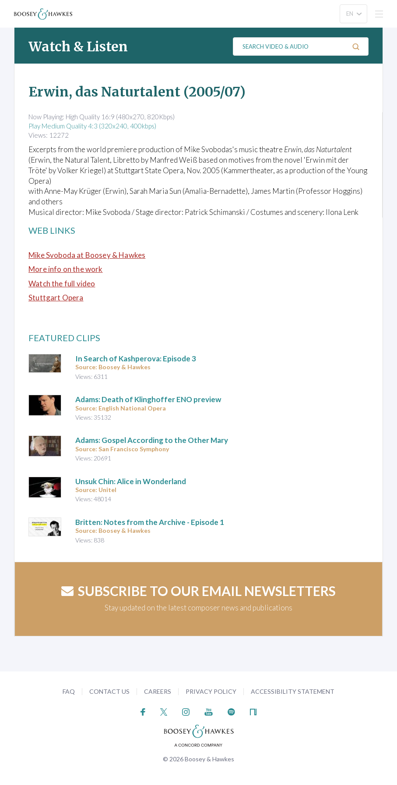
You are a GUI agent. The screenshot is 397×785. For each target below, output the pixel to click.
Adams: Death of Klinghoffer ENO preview (148, 399)
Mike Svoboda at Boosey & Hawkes (86, 255)
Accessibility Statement (292, 691)
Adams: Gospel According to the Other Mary (151, 440)
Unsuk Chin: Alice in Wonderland (130, 481)
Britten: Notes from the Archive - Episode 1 (149, 522)
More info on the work (65, 269)
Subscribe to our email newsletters (198, 591)
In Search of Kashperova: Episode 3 (135, 358)
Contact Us (109, 691)
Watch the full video (61, 283)
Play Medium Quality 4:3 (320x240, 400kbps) (92, 126)
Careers (157, 691)
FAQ (69, 691)
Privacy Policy (211, 691)
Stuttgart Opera (56, 297)
